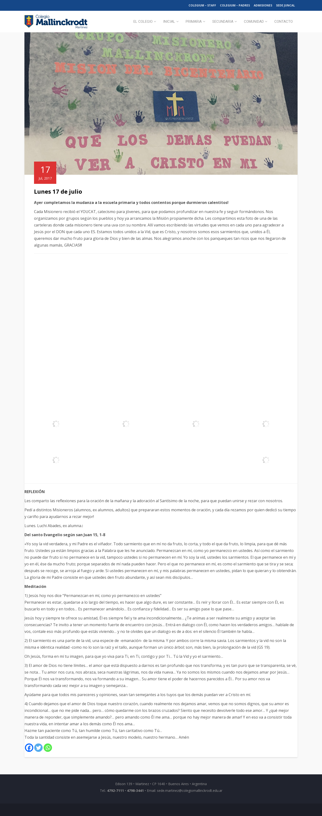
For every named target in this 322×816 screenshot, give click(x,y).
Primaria (194, 21)
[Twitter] (38, 747)
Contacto (283, 21)
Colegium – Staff (202, 5)
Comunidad (254, 21)
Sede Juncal (285, 5)
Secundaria (222, 21)
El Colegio (143, 21)
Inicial (169, 21)
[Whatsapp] (48, 747)
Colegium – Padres (235, 5)
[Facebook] (29, 747)
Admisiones (263, 5)
